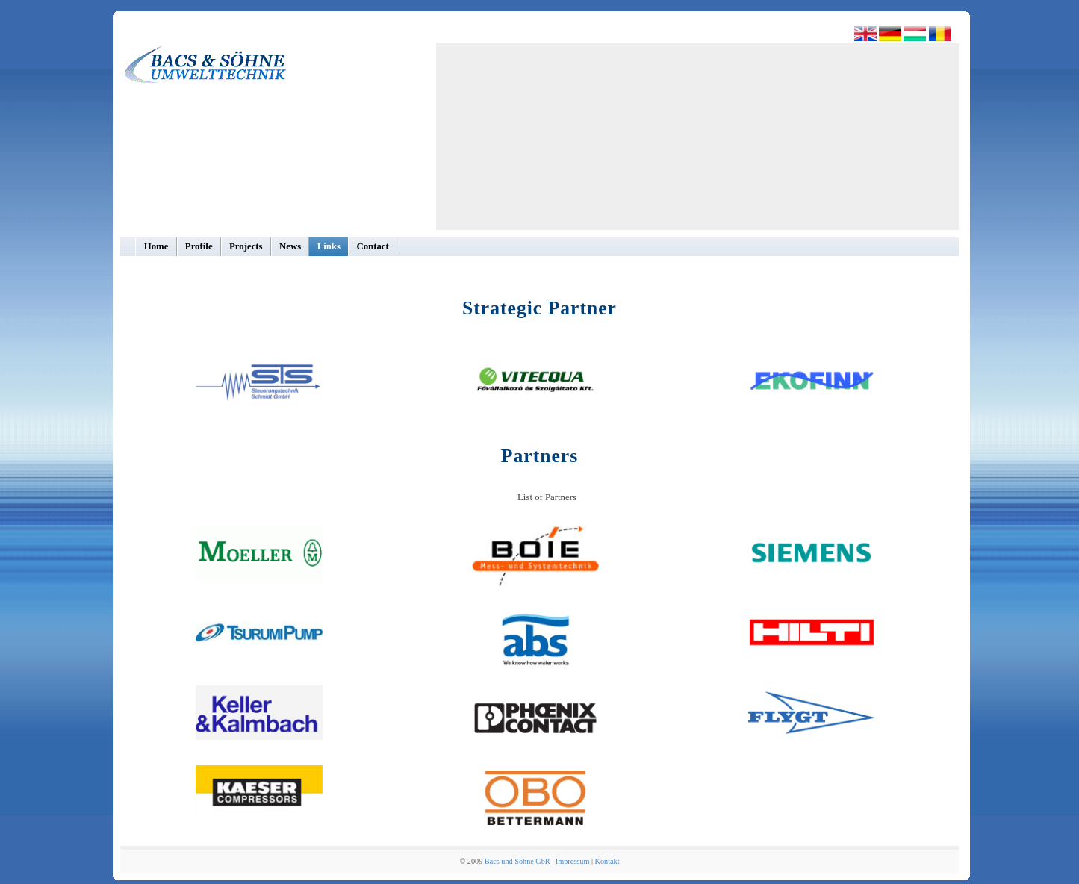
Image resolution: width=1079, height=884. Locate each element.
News (290, 246)
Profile (199, 246)
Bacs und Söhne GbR (517, 861)
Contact (372, 246)
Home (156, 246)
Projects (246, 246)
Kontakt (607, 861)
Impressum (572, 861)
